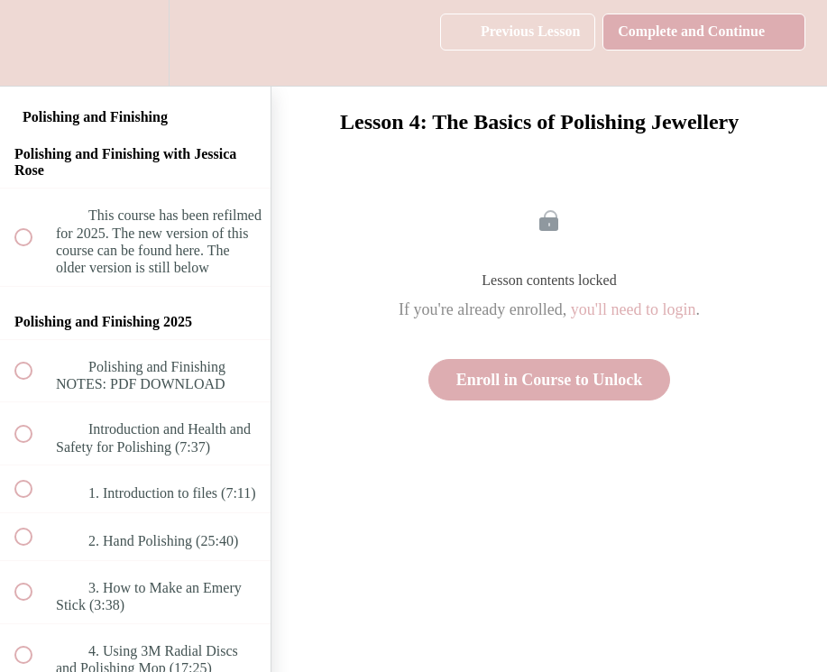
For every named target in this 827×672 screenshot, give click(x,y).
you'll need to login (633, 309)
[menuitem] (135, 43)
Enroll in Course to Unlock (549, 380)
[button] (33, 43)
